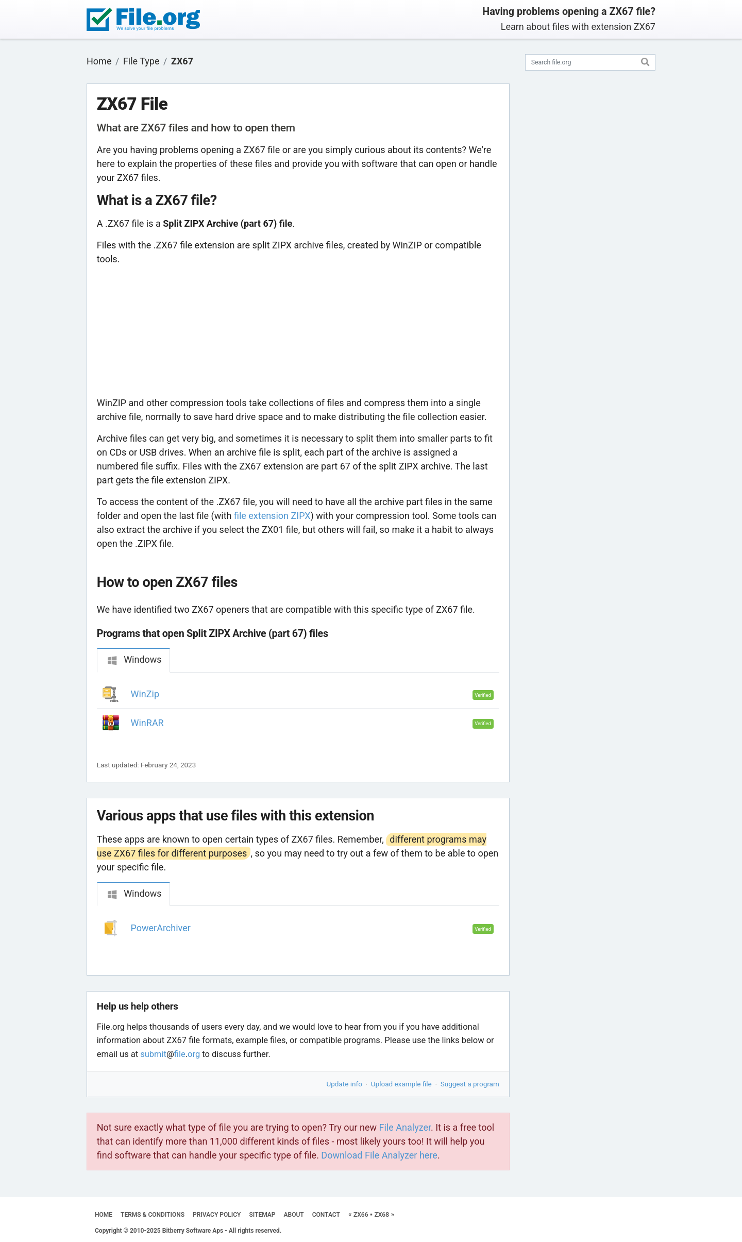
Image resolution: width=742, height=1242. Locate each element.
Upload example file (401, 1084)
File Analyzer (405, 1127)
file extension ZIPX (272, 515)
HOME (103, 1214)
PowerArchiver (161, 927)
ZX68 (381, 1214)
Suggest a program (470, 1084)
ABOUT (294, 1214)
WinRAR (147, 722)
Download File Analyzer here (379, 1155)
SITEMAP (262, 1214)
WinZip (145, 694)
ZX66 (360, 1214)
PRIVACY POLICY (217, 1214)
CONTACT (326, 1214)
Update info (344, 1084)
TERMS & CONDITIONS (152, 1214)
